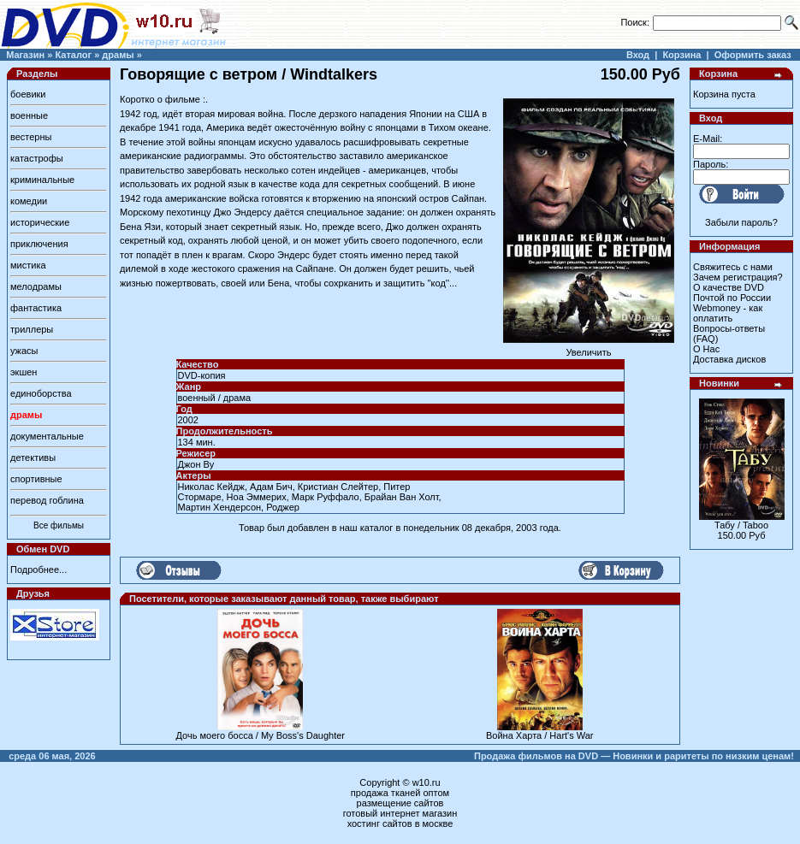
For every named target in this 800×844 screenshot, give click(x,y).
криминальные (42, 179)
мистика (28, 265)
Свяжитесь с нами (733, 267)
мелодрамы (36, 286)
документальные (47, 436)
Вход (637, 55)
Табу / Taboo (741, 525)
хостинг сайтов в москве (400, 823)
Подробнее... (38, 569)
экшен (23, 372)
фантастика (36, 308)
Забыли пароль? (741, 222)
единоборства (41, 393)
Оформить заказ (752, 55)
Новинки (719, 383)
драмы (117, 55)
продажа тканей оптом (400, 793)
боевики (27, 94)
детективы (33, 457)
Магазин (25, 55)
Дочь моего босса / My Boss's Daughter (261, 735)
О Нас (706, 349)
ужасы (24, 350)
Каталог (73, 55)
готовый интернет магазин (400, 813)
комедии (28, 201)
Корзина (681, 55)
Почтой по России (732, 297)
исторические (39, 222)
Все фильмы (58, 525)
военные (29, 115)
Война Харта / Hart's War (540, 735)
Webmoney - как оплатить (727, 313)
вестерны (30, 137)
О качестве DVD (728, 287)
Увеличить (588, 348)
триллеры (31, 329)
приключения (39, 244)
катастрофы (36, 158)
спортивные (36, 479)
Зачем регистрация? (738, 277)
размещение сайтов (400, 803)
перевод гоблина (47, 500)
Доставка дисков (729, 359)
